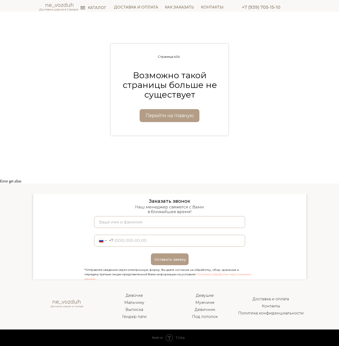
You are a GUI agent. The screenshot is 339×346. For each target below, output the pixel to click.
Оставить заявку (170, 259)
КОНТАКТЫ (212, 7)
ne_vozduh (66, 302)
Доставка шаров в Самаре (58, 9)
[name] (169, 222)
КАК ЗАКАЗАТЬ (179, 7)
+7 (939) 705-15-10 (261, 7)
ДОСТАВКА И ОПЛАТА (136, 7)
